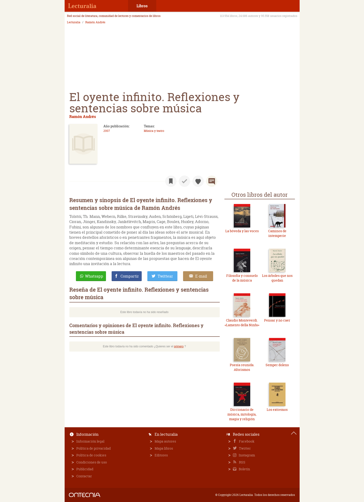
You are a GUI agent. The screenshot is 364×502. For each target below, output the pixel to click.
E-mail (201, 276)
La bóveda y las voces (242, 231)
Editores (161, 455)
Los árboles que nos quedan (277, 277)
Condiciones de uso (91, 462)
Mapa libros (164, 448)
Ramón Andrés (95, 22)
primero (179, 346)
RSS (241, 462)
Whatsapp (94, 276)
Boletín (244, 469)
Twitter (244, 448)
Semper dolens (277, 365)
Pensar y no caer (277, 320)
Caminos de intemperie (277, 233)
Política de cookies (91, 455)
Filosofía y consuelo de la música (242, 277)
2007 (106, 131)
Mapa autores (165, 441)
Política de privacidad (93, 448)
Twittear (165, 276)
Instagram (246, 455)
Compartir (130, 276)
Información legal (90, 441)
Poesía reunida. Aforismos (242, 367)
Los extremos (277, 409)
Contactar (84, 476)
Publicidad (84, 469)
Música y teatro (154, 131)
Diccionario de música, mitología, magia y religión (241, 414)
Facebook (246, 441)
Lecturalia (73, 22)
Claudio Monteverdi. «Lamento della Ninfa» (242, 322)
